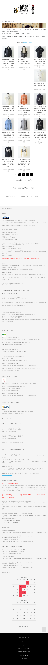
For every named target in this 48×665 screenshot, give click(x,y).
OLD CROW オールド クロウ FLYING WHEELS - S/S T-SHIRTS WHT (24, 87)
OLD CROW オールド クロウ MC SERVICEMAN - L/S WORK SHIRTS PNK (40, 87)
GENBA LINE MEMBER (24, 655)
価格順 (25, 42)
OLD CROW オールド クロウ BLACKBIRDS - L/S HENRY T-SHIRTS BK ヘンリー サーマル (8, 139)
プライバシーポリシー (24, 631)
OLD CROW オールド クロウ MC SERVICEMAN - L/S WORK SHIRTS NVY (8, 113)
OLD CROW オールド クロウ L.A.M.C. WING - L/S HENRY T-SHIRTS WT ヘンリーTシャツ (40, 139)
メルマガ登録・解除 (24, 652)
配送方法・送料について (24, 624)
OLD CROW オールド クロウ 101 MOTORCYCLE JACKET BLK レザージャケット (8, 62)
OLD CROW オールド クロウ (8, 21)
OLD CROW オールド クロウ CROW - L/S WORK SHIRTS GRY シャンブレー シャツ (40, 113)
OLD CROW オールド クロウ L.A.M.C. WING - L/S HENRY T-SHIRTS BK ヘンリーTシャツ (24, 139)
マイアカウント (24, 641)
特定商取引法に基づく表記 (24, 628)
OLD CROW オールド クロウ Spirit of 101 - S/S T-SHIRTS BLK (40, 61)
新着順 (30, 42)
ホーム (24, 618)
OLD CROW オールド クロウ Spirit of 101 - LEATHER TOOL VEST (24, 62)
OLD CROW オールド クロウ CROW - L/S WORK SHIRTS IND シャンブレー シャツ (24, 113)
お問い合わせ (24, 635)
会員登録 (24, 645)
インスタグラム (24, 638)
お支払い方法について (24, 621)
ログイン (24, 648)
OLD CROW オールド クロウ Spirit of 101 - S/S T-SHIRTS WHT (8, 86)
